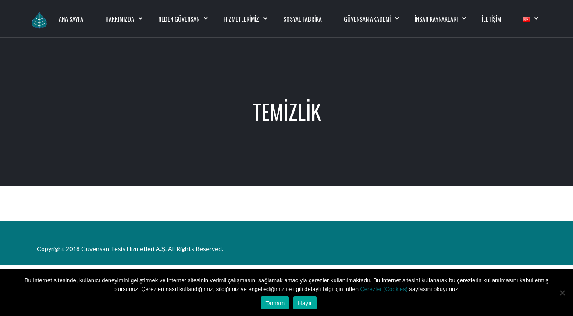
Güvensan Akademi (367, 18)
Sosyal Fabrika (302, 18)
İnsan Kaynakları (436, 18)
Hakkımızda (119, 18)
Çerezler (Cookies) (384, 289)
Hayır (305, 303)
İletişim (491, 18)
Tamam (275, 303)
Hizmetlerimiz (241, 18)
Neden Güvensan (178, 18)
